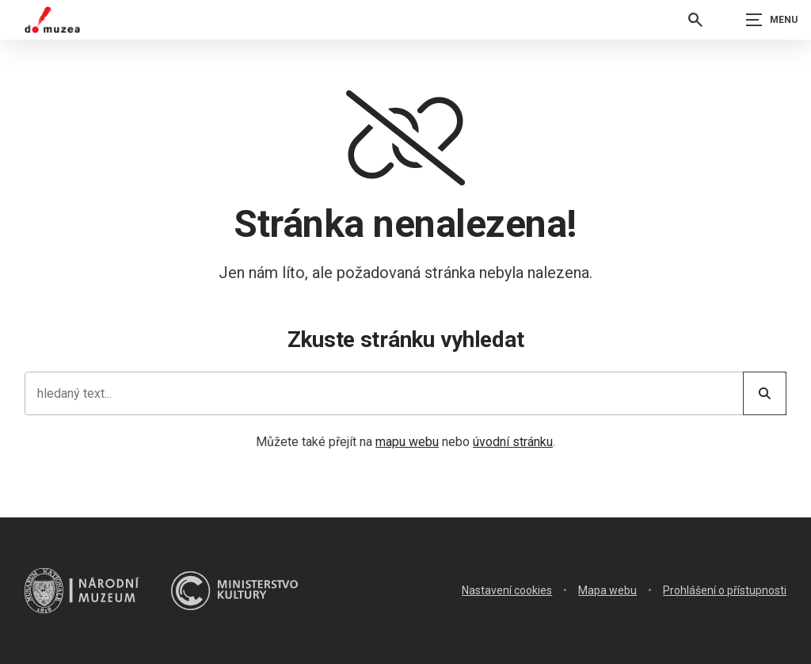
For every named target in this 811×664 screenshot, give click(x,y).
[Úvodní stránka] (52, 19)
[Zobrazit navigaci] (771, 20)
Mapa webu (607, 590)
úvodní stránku (513, 441)
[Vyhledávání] (695, 20)
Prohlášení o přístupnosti (724, 590)
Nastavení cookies (507, 590)
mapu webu (407, 441)
